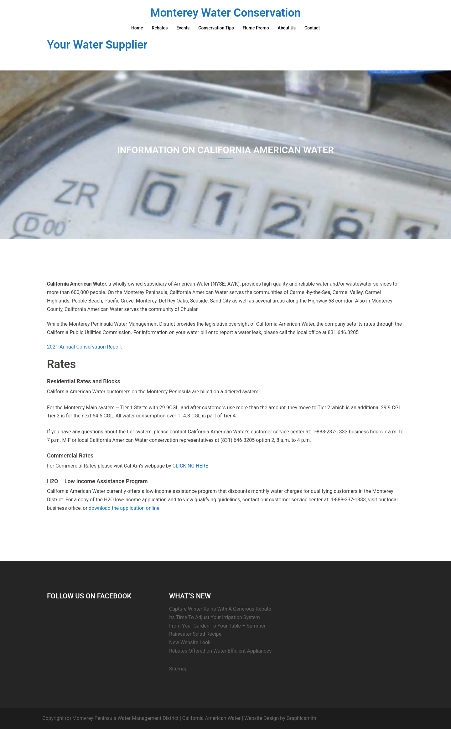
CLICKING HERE (190, 466)
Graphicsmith (301, 718)
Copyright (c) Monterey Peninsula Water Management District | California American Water (141, 718)
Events (183, 27)
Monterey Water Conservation (225, 12)
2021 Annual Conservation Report (84, 347)
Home (137, 27)
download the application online (124, 508)
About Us (287, 27)
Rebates (160, 27)
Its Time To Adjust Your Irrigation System (214, 617)
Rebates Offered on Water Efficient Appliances (220, 651)
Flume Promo (256, 27)
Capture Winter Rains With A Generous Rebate (220, 609)
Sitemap (178, 669)
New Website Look (189, 642)
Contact (312, 27)
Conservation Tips (216, 27)
